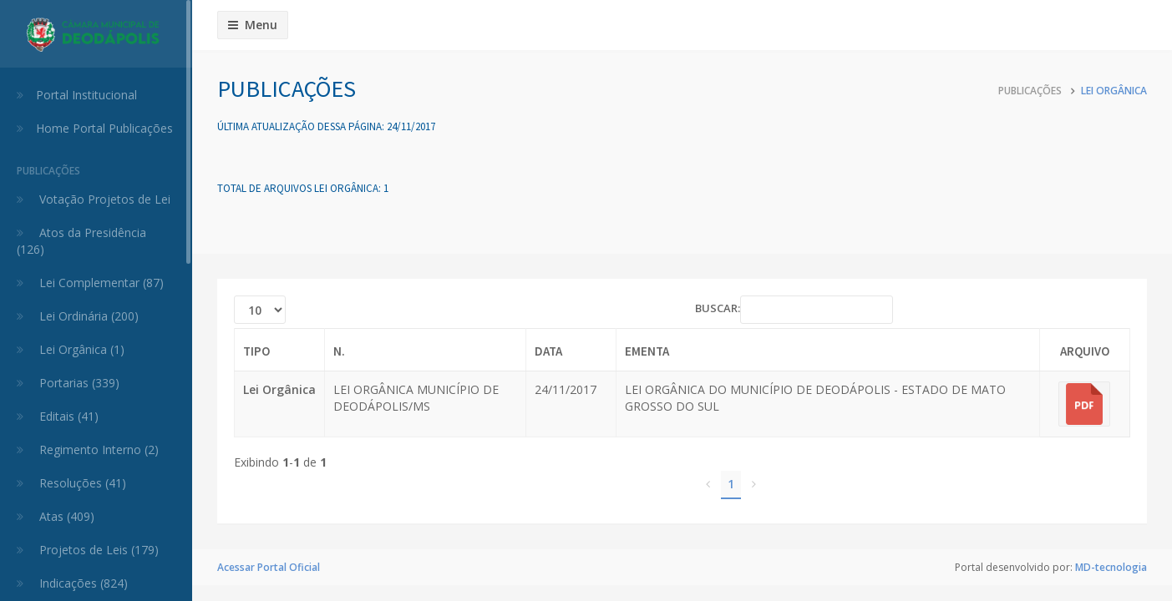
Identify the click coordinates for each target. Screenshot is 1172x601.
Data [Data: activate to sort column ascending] (548, 351)
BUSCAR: (794, 309)
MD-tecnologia (1111, 567)
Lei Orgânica (1114, 90)
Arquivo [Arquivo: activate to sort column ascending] (1084, 351)
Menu (252, 25)
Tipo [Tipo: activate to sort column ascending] (256, 351)
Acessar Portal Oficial (268, 567)
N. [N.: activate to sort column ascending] (339, 351)
